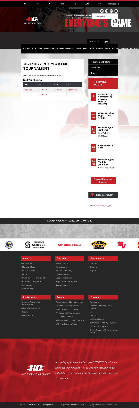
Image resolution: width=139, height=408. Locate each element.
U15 (75, 4)
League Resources (64, 278)
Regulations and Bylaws (66, 281)
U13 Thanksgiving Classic (67, 324)
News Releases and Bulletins (34, 278)
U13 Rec (28, 89)
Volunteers (27, 285)
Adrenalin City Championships (69, 302)
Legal (24, 274)
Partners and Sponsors (32, 281)
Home (25, 76)
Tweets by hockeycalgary (99, 205)
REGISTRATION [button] (112, 48)
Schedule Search (113, 4)
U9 (37, 4)
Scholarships (28, 315)
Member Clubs (28, 267)
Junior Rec (72, 89)
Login (105, 41)
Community (95, 302)
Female (93, 315)
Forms (25, 312)
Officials (93, 267)
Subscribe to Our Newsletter (48, 405)
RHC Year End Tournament (68, 313)
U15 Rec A (42, 89)
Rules (93, 73)
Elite (92, 312)
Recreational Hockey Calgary (103, 322)
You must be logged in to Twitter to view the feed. (103, 211)
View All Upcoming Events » (103, 180)
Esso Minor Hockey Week (67, 305)
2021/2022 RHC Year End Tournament (41, 76)
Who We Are (27, 288)
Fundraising (61, 267)
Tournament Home (100, 61)
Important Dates (63, 274)
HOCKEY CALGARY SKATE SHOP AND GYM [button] (54, 48)
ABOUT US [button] (28, 48)
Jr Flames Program (98, 319)
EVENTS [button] (124, 48)
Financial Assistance (31, 308)
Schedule (95, 67)
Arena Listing (62, 263)
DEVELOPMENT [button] (96, 48)
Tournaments (62, 285)
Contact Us (94, 41)
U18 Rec (58, 89)
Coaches (93, 263)
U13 (62, 4)
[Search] (105, 16)
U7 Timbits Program (99, 326)
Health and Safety (64, 270)
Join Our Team (28, 270)
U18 (87, 4)
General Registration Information (31, 303)
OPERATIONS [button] (81, 48)
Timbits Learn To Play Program (70, 320)
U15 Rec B (42, 94)
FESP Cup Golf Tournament (68, 309)
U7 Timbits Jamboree (65, 316)
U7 (25, 4)
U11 (50, 4)
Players (93, 270)
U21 (99, 4)
